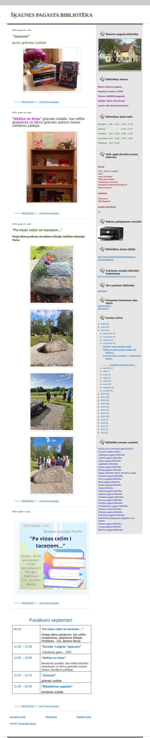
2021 (103, 397)
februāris (107, 387)
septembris (108, 343)
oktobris (107, 340)
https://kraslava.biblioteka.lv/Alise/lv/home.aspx (117, 276)
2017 (103, 410)
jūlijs (105, 371)
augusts (107, 368)
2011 (103, 429)
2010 (103, 433)
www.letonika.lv (104, 306)
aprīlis (106, 381)
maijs (105, 378)
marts (106, 384)
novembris (108, 337)
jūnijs (105, 375)
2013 (103, 423)
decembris (108, 333)
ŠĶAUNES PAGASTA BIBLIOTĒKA (52, 15)
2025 (103, 324)
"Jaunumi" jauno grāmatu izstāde (117, 346)
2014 (103, 420)
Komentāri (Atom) (27, 723)
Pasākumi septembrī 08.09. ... (119, 365)
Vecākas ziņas (84, 716)
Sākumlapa (51, 716)
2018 (103, 407)
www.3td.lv (102, 291)
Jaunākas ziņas (18, 716)
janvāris (106, 391)
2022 (103, 394)
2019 (103, 404)
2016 (103, 413)
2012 (103, 426)
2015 (103, 416)
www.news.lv (103, 308)
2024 (103, 327)
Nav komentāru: (52, 102)
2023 (103, 330)
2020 (103, 400)
